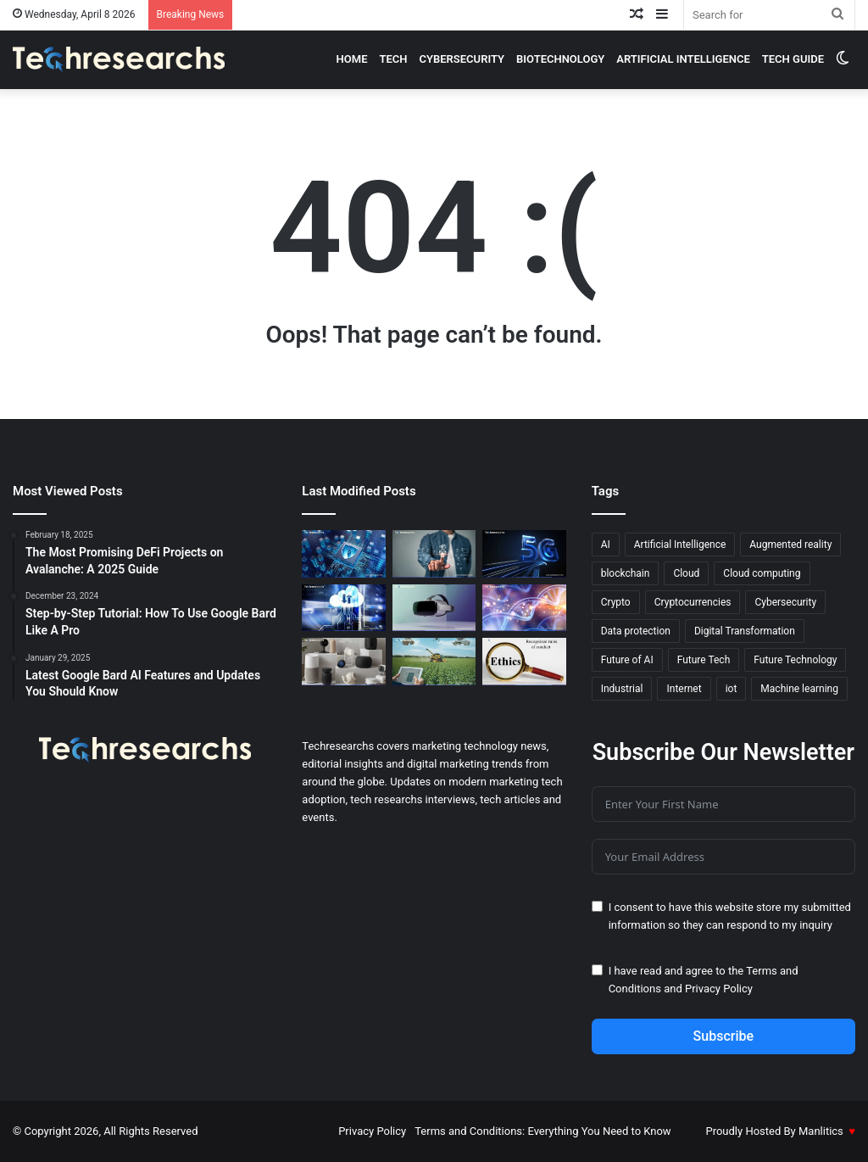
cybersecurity (462, 59)
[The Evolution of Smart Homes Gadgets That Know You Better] (343, 661)
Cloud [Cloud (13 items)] (686, 573)
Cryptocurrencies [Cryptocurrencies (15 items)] (693, 602)
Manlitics (820, 1131)
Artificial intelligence (683, 59)
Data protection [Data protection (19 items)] (635, 631)
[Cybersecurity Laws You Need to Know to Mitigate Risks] (343, 554)
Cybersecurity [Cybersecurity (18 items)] (785, 602)
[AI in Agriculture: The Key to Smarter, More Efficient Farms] (434, 661)
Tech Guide (793, 59)
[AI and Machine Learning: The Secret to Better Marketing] (434, 554)
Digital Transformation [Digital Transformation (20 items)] (744, 631)
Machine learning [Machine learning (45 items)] (799, 689)
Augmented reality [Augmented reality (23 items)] (790, 544)
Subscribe (723, 1036)
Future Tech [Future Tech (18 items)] (704, 660)
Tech (393, 59)
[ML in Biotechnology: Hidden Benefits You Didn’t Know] (523, 608)
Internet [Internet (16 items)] (683, 689)
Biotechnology (560, 59)
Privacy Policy (719, 988)
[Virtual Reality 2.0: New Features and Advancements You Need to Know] (434, 608)
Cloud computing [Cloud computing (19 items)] (761, 573)
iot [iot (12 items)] (731, 689)
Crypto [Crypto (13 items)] (616, 602)
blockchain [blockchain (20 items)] (625, 573)
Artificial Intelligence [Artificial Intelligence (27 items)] (680, 544)
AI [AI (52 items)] (605, 544)
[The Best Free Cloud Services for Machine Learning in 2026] (343, 608)
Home (352, 59)
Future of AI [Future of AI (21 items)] (627, 660)
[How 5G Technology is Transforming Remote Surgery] (523, 554)
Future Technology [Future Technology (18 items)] (795, 660)
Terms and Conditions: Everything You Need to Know (542, 1131)
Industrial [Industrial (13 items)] (622, 689)
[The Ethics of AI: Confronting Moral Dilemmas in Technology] (523, 661)
